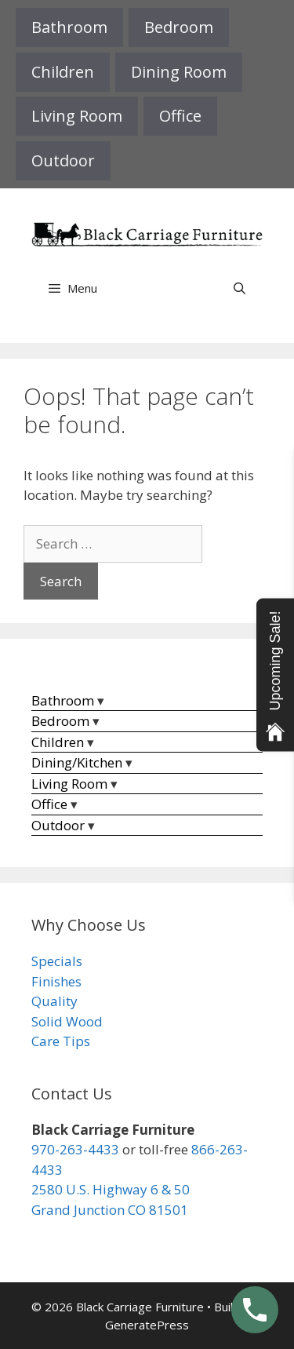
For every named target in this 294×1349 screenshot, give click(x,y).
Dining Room (179, 71)
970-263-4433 (75, 1149)
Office (180, 115)
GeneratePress (147, 1325)
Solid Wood (67, 1021)
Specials (56, 961)
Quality (54, 1001)
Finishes (56, 981)
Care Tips (60, 1041)
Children (62, 71)
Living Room (76, 115)
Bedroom (178, 27)
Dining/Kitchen (76, 762)
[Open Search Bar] (239, 288)
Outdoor (63, 160)
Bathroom (69, 27)
